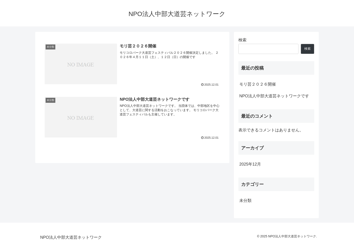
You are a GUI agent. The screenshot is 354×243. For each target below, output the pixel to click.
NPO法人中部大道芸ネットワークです (274, 96)
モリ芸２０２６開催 (257, 84)
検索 (242, 40)
